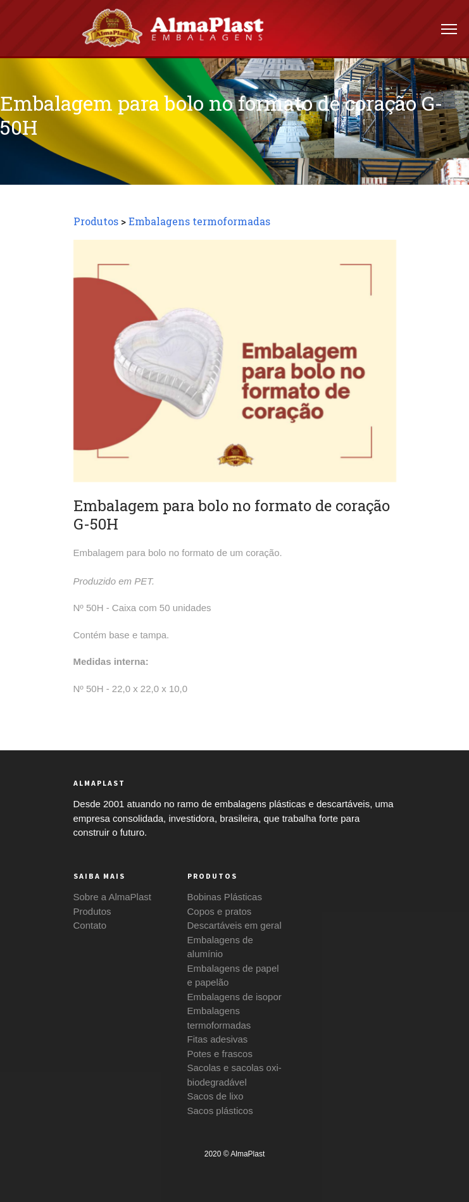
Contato (90, 925)
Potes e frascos (220, 1053)
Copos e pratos (219, 911)
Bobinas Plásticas (224, 896)
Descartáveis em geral (234, 925)
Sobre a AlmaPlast (112, 896)
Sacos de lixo (215, 1096)
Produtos (95, 221)
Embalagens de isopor (234, 996)
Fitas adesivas (217, 1039)
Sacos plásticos (220, 1110)
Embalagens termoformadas (199, 221)
